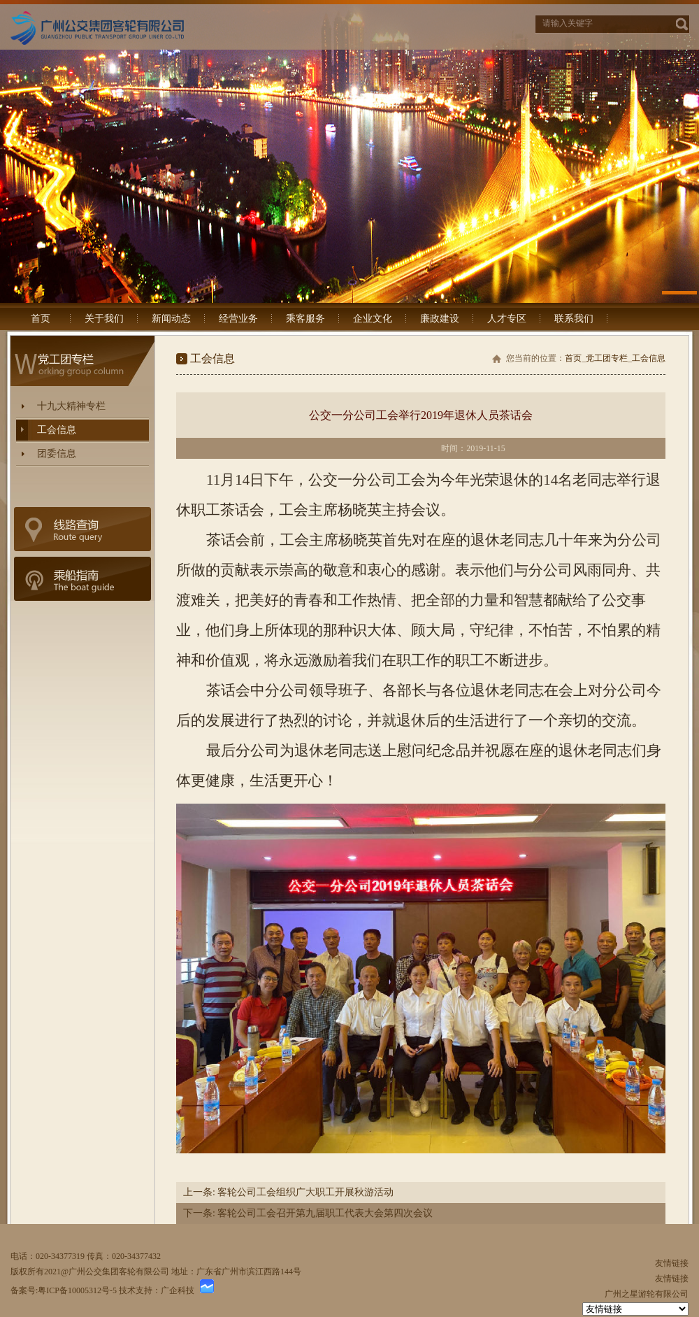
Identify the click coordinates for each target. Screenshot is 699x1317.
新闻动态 (171, 318)
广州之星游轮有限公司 (647, 1294)
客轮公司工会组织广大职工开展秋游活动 (304, 1192)
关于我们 (104, 318)
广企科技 (177, 1290)
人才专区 (506, 318)
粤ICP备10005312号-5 (77, 1290)
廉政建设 (439, 318)
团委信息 (56, 453)
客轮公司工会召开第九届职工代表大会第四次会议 (324, 1213)
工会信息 (56, 430)
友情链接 (672, 1263)
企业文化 (372, 318)
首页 (40, 318)
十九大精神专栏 (71, 406)
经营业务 (238, 318)
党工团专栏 (607, 358)
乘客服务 (305, 318)
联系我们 (573, 318)
